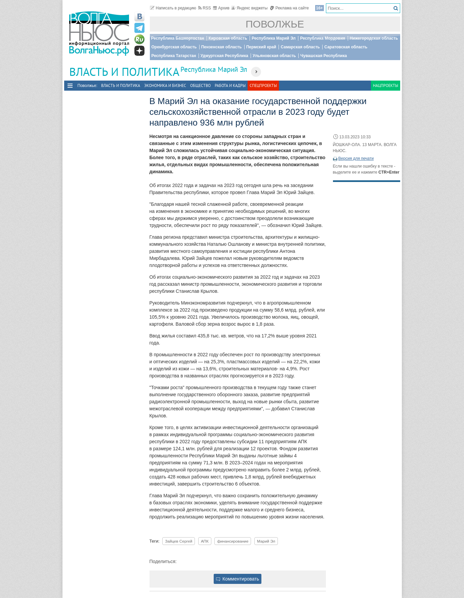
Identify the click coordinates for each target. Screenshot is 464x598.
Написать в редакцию (173, 8)
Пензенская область (221, 47)
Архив (221, 8)
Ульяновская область (274, 55)
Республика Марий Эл (274, 38)
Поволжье (275, 24)
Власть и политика (120, 85)
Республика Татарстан (174, 55)
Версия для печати (356, 158)
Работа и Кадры (230, 85)
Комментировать (237, 579)
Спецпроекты (263, 85)
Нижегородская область (374, 38)
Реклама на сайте (289, 8)
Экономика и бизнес (165, 85)
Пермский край (261, 47)
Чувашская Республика (323, 55)
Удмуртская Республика (224, 55)
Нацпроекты (385, 85)
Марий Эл (266, 541)
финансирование (232, 541)
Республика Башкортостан (177, 38)
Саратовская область (345, 47)
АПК (205, 541)
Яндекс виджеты (249, 8)
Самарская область (300, 47)
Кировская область (228, 38)
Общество (200, 85)
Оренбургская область (174, 47)
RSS (204, 8)
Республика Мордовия (322, 38)
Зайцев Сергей (178, 541)
